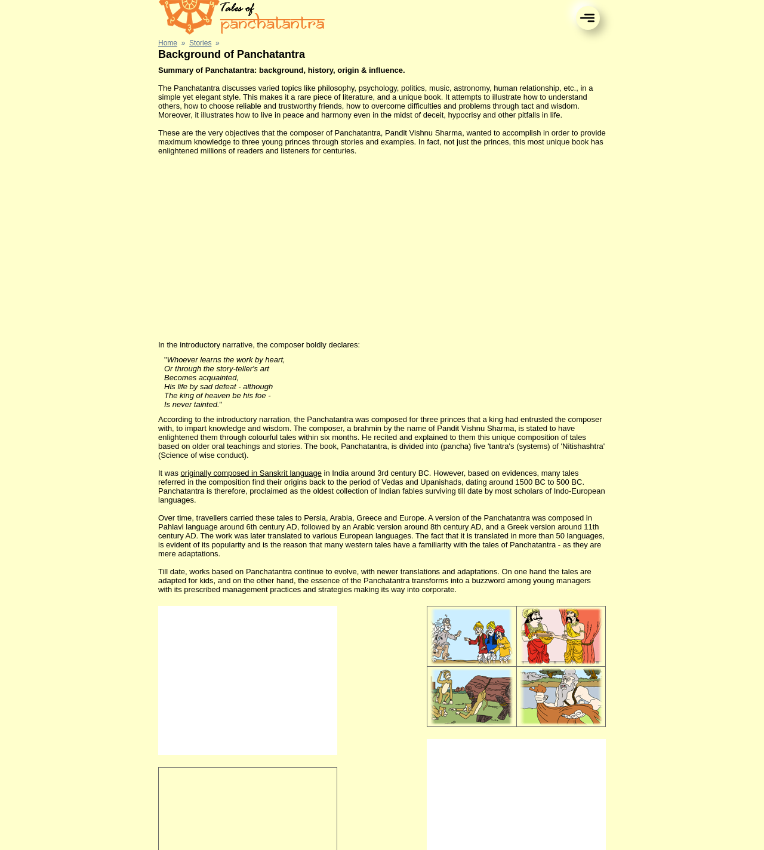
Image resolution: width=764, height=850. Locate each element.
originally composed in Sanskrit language (251, 473)
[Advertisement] (382, 247)
